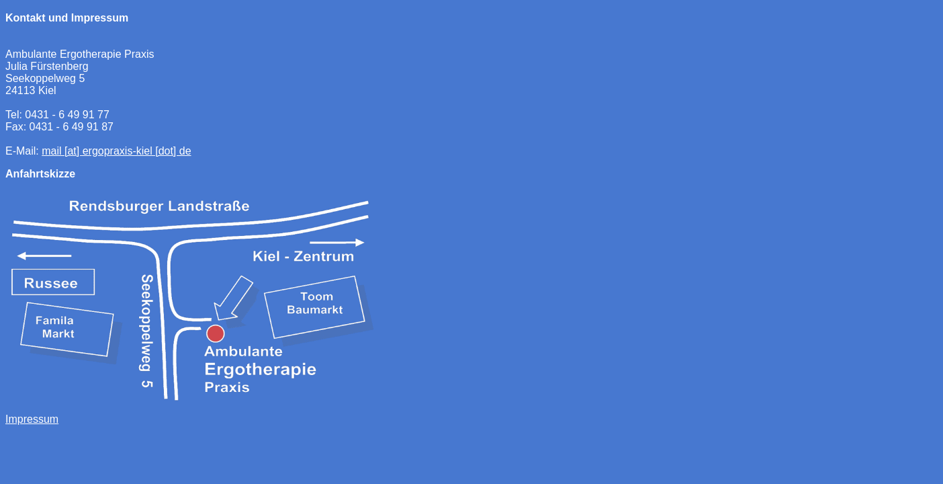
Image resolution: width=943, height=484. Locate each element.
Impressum (31, 419)
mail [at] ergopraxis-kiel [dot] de (116, 151)
